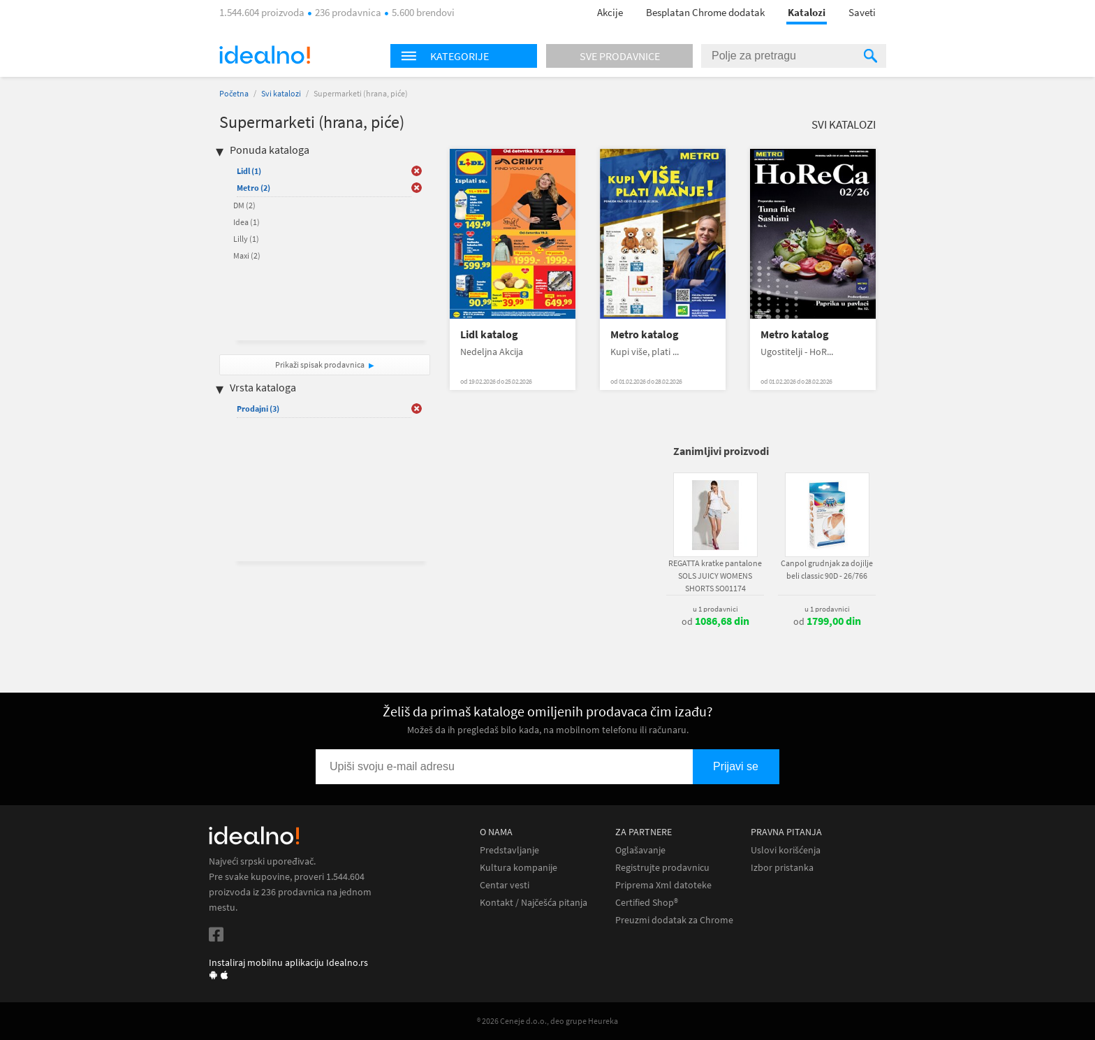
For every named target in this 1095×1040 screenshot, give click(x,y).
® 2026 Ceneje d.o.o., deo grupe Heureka (547, 1021)
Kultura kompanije (518, 868)
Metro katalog (644, 334)
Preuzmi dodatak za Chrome (674, 920)
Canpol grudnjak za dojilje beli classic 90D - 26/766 (827, 569)
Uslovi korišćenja (786, 850)
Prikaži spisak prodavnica (320, 364)
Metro (253, 187)
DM (244, 205)
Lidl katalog (489, 334)
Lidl (249, 171)
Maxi (246, 255)
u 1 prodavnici (715, 609)
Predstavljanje (509, 850)
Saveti (862, 12)
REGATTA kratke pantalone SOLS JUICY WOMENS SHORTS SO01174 (715, 575)
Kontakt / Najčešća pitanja (533, 903)
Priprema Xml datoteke (663, 885)
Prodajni (258, 408)
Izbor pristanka (782, 868)
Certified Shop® (646, 903)
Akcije (610, 12)
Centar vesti (504, 885)
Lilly (246, 238)
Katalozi (806, 12)
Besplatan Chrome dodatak (705, 12)
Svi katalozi (281, 93)
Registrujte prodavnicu (662, 868)
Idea (246, 222)
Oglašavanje (640, 850)
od (715, 621)
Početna (234, 93)
